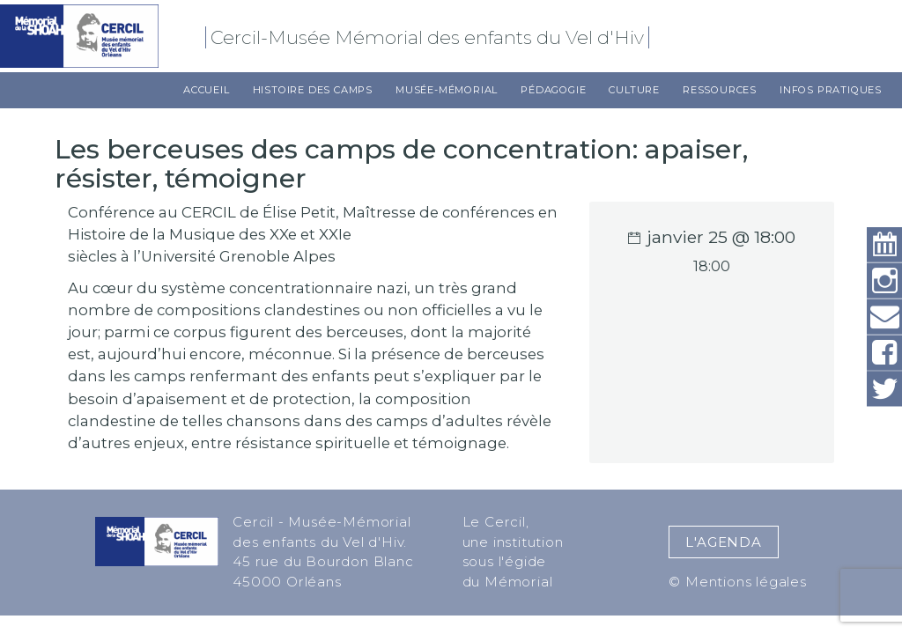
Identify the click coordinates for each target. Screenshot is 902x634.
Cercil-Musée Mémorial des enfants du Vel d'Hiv (430, 37)
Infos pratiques (831, 90)
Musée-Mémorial (447, 90)
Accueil (206, 90)
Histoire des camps (313, 90)
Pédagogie (553, 90)
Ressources (720, 90)
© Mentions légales (737, 581)
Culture (634, 90)
